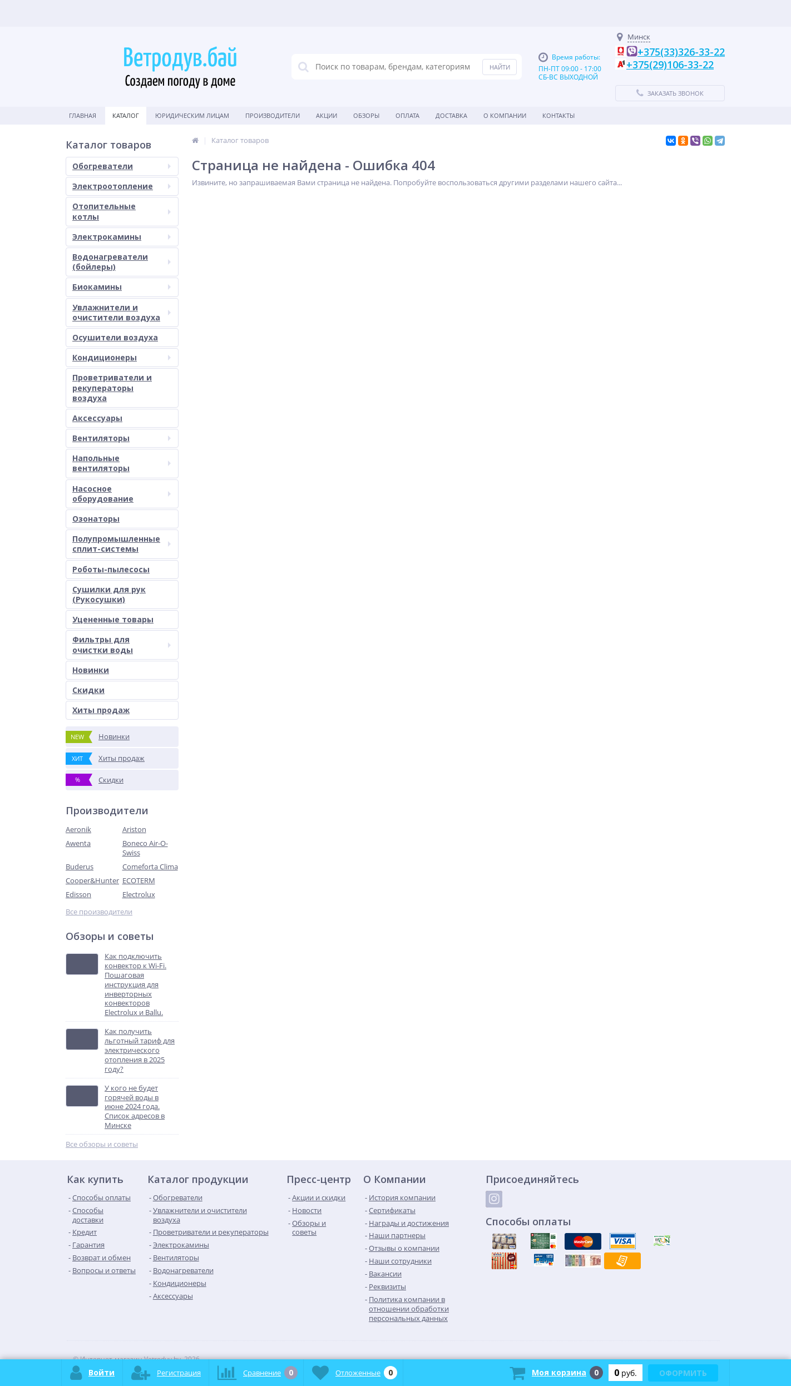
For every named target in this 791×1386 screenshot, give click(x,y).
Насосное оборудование (121, 493)
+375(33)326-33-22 (681, 51)
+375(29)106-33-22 (670, 64)
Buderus (79, 867)
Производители (272, 115)
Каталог (125, 115)
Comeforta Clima (150, 867)
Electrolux (138, 894)
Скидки (88, 690)
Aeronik (78, 829)
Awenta (78, 843)
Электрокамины (121, 236)
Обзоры (366, 115)
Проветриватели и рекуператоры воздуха (112, 387)
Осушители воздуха (115, 337)
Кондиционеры (121, 357)
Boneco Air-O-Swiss (145, 848)
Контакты (558, 115)
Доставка (451, 115)
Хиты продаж (101, 710)
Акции (326, 115)
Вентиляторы (121, 438)
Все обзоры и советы (102, 1144)
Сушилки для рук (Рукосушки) (109, 594)
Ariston (134, 829)
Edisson (78, 894)
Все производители (99, 912)
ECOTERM (138, 880)
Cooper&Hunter (92, 880)
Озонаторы (96, 518)
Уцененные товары (113, 619)
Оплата (407, 115)
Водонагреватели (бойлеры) (121, 261)
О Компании (504, 115)
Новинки (90, 670)
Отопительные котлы (121, 211)
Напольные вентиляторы (121, 463)
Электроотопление (121, 186)
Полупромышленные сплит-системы (121, 543)
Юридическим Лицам (192, 115)
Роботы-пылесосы (111, 569)
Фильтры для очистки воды (121, 644)
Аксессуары (97, 418)
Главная (82, 115)
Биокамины (121, 286)
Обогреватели (121, 166)
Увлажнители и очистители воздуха (121, 312)
